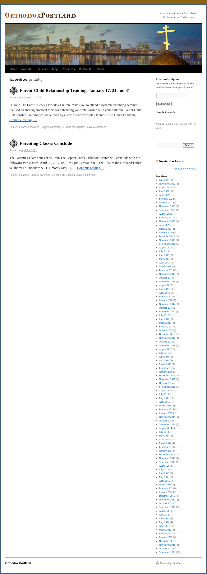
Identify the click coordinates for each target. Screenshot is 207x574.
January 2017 (165, 330)
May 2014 (164, 435)
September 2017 (167, 311)
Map (54, 69)
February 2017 (166, 326)
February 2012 (166, 533)
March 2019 (165, 266)
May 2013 (164, 477)
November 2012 (167, 499)
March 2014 (165, 443)
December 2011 (167, 541)
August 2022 (165, 187)
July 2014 (164, 431)
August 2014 (165, 428)
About (100, 69)
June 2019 (164, 255)
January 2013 (165, 492)
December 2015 (167, 375)
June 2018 (164, 289)
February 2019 (166, 270)
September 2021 (167, 210)
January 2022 (165, 202)
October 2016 (166, 341)
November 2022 (167, 183)
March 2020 (165, 228)
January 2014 (165, 450)
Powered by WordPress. (172, 563)
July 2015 (164, 394)
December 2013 (167, 454)
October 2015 (166, 383)
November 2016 (167, 337)
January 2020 (165, 232)
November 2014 (167, 416)
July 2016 (164, 352)
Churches (42, 69)
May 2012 (164, 522)
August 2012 (165, 510)
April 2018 (164, 292)
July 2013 (164, 469)
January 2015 (165, 413)
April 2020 (164, 225)
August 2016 (165, 349)
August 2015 (165, 390)
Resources (68, 69)
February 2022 (166, 198)
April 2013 (164, 480)
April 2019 (164, 262)
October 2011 (166, 548)
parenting (55, 127)
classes (24, 127)
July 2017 (164, 315)
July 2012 (164, 514)
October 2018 (166, 277)
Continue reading (23, 120)
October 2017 (166, 307)
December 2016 (167, 334)
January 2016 (165, 371)
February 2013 (166, 488)
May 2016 (164, 360)
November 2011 (167, 544)
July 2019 (164, 251)
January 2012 (165, 537)
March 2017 (165, 322)
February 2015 (166, 409)
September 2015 (167, 386)
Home (13, 69)
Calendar (26, 69)
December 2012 (167, 495)
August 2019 (165, 247)
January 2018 (165, 300)
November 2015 (167, 379)
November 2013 (167, 458)
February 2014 (166, 446)
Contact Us (85, 69)
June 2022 (164, 191)
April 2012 (164, 525)
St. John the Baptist (73, 127)
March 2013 (165, 484)
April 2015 (164, 401)
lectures (34, 127)
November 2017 (167, 304)
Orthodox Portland (18, 563)
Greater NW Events (171, 161)
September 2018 (167, 281)
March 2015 (165, 405)
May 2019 (164, 258)
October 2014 (166, 420)
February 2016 (166, 368)
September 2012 (167, 507)
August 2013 (165, 465)
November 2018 (167, 273)
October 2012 (166, 503)
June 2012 (164, 518)
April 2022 (164, 194)
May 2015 (164, 398)
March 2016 (165, 364)
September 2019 (167, 243)
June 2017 (164, 319)
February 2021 (166, 217)
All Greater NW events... (185, 168)
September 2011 (167, 552)
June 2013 (164, 473)
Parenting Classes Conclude (46, 143)
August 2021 (165, 213)
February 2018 (166, 296)
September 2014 (167, 424)
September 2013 (167, 462)
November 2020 (167, 221)
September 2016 (167, 345)
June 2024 (164, 179)
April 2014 (164, 439)
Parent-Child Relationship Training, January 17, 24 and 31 (75, 90)
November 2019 (167, 240)
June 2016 (164, 356)
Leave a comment (96, 127)
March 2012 (165, 529)
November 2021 (167, 206)
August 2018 (165, 285)
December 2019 (167, 236)
